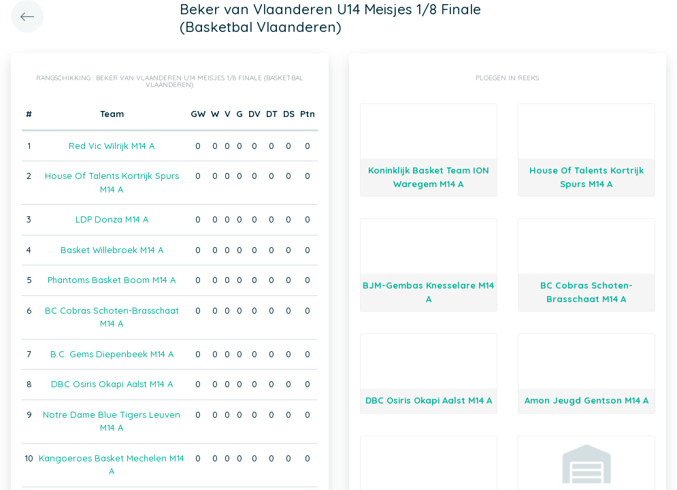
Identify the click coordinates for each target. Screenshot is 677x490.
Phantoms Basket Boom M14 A (112, 279)
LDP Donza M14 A (112, 219)
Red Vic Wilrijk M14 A (111, 145)
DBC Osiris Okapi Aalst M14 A (112, 383)
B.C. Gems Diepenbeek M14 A (112, 353)
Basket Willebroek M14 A (112, 249)
